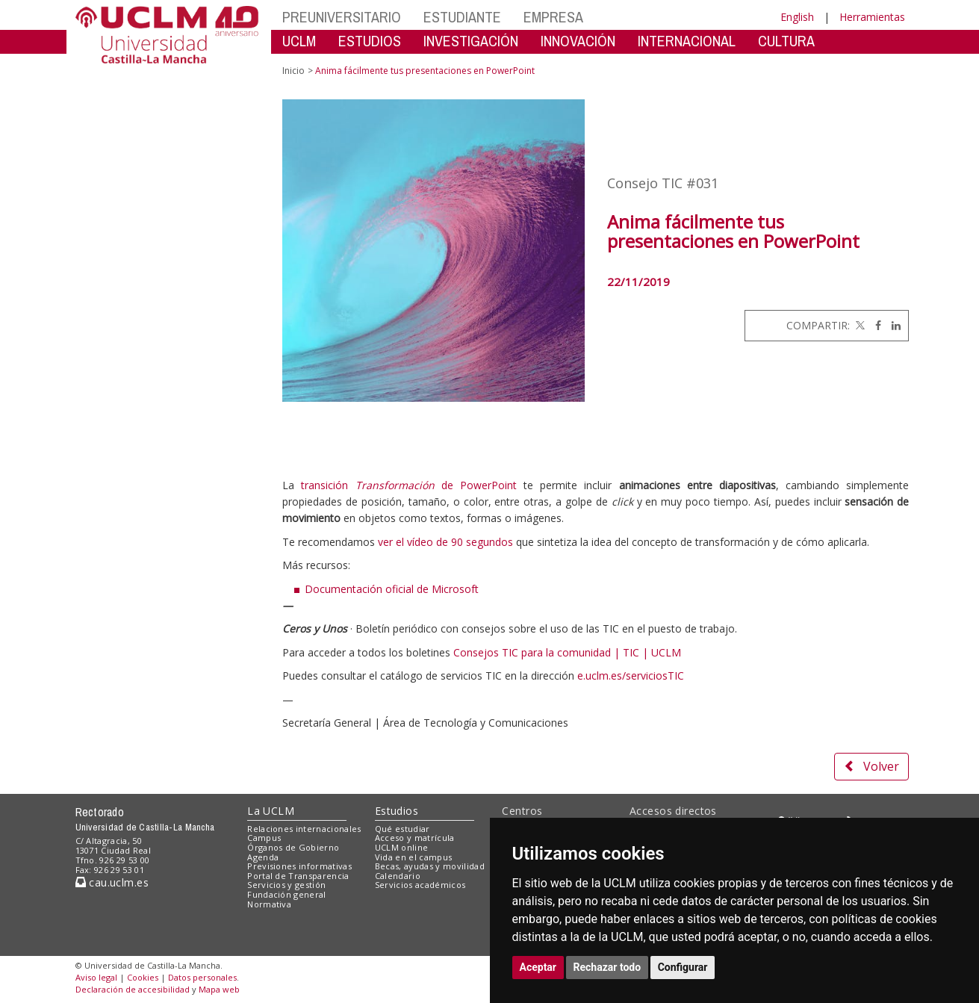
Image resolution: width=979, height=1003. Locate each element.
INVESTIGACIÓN (470, 41)
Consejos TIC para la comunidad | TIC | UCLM (567, 652)
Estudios (396, 811)
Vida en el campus (414, 857)
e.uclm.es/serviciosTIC (630, 675)
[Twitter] (859, 325)
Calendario (397, 875)
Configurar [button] (683, 967)
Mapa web (219, 989)
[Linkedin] (892, 325)
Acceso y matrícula (415, 837)
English (797, 17)
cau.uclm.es (112, 882)
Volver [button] (871, 766)
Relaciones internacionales (304, 828)
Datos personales (202, 977)
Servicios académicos (420, 884)
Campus (264, 837)
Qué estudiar (402, 828)
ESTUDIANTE (462, 17)
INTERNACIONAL (687, 41)
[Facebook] (874, 325)
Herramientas (872, 17)
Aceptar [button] (538, 967)
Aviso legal (96, 977)
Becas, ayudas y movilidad (430, 866)
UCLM (299, 41)
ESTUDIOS (369, 41)
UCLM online (402, 847)
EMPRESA (553, 17)
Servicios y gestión (286, 884)
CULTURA (786, 41)
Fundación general (286, 894)
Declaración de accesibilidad (132, 989)
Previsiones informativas (299, 866)
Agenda (263, 857)
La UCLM (270, 811)
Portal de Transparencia (298, 875)
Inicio (293, 70)
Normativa (269, 904)
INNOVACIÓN (578, 41)
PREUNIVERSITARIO (341, 17)
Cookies (142, 977)
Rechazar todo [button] (607, 967)
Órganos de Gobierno (293, 847)
